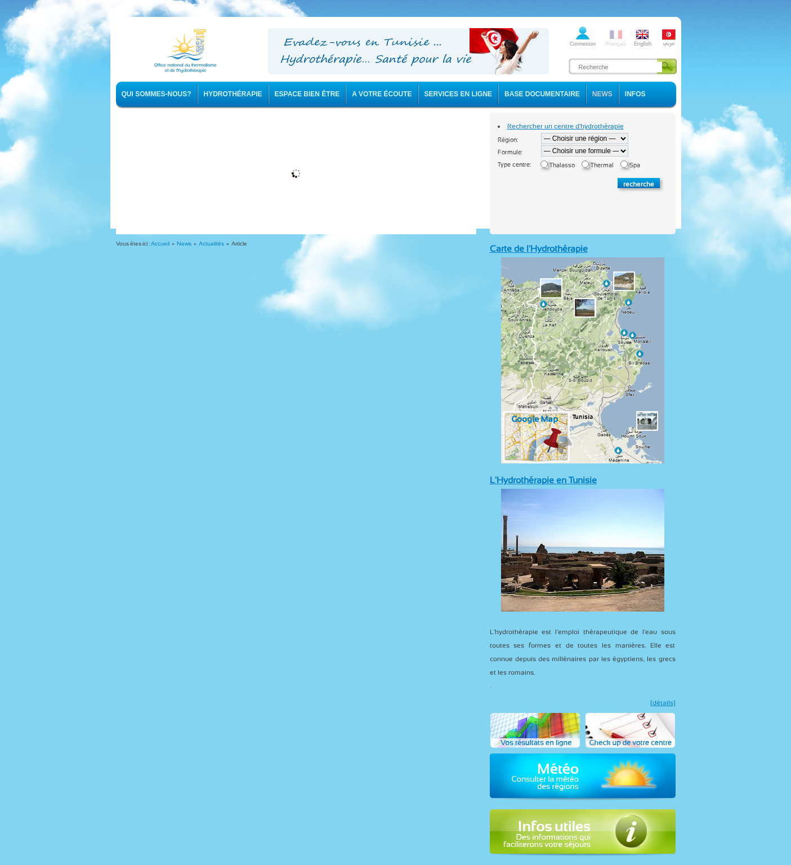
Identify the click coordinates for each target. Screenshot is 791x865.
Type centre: (514, 164)
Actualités (211, 243)
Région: (508, 140)
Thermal (602, 165)
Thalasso (562, 165)
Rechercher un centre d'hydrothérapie (565, 126)
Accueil (160, 243)
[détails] (663, 703)
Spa (634, 165)
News (184, 243)
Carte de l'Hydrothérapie (539, 248)
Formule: (510, 152)
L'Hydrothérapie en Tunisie (543, 480)
